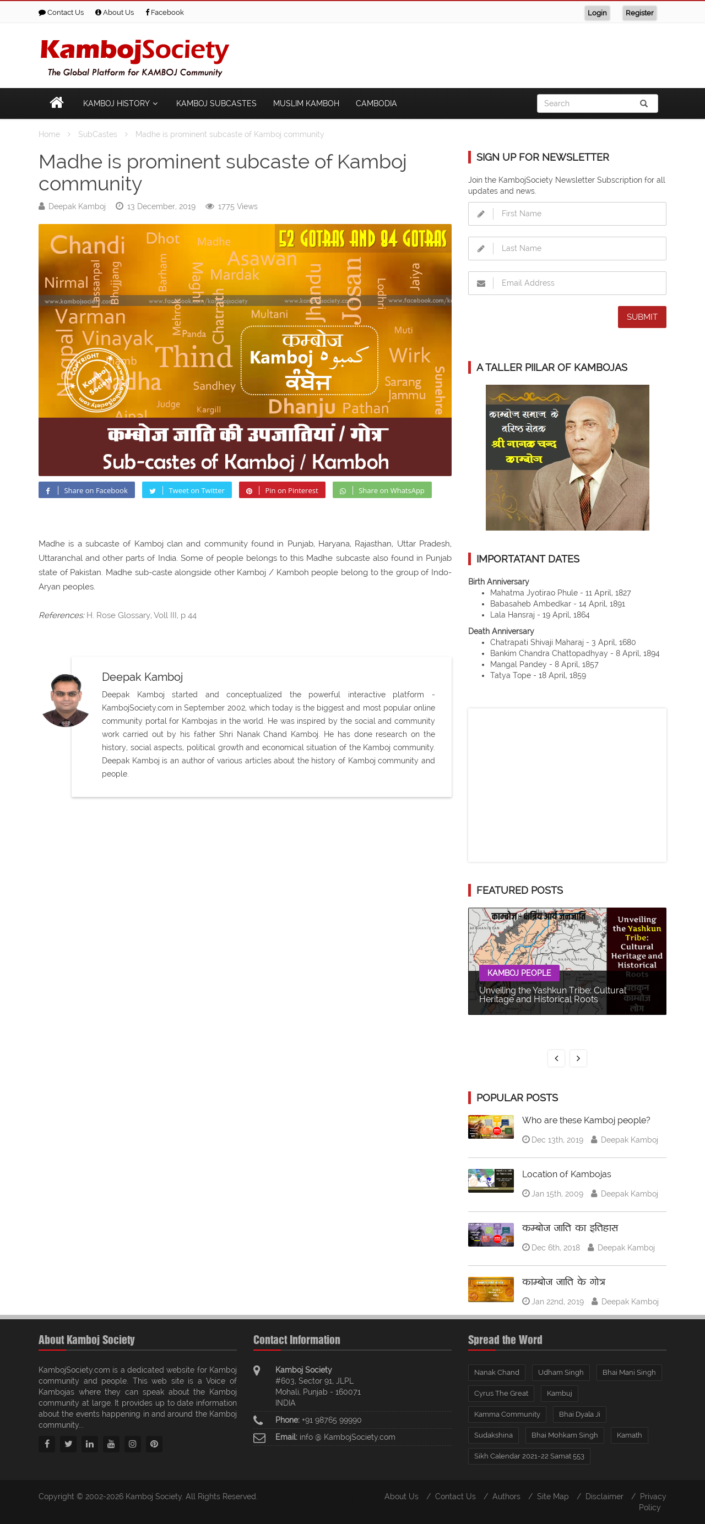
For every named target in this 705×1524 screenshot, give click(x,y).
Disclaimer (604, 1496)
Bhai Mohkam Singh (565, 1435)
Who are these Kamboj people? (586, 1120)
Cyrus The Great (501, 1393)
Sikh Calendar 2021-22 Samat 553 (529, 1456)
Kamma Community (507, 1414)
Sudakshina (493, 1435)
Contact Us (61, 12)
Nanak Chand (496, 1372)
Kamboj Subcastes (216, 103)
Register (640, 13)
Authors (506, 1496)
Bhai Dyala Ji (579, 1414)
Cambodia (376, 103)
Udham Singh (561, 1372)
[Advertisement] (465, 53)
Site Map (553, 1496)
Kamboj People (519, 973)
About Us (114, 12)
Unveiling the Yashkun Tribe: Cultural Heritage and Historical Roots (552, 994)
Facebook (164, 12)
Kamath (629, 1435)
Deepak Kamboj (77, 206)
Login (597, 13)
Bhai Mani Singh (629, 1372)
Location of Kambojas (566, 1174)
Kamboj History (121, 103)
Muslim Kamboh (306, 103)
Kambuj (559, 1393)
